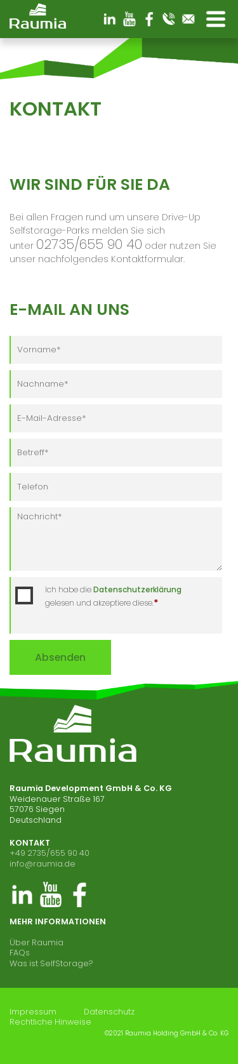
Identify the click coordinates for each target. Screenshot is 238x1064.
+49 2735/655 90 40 (49, 853)
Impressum (33, 1012)
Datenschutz (109, 1012)
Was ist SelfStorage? (51, 963)
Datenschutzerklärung (137, 589)
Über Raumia (36, 942)
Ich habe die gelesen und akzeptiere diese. (113, 596)
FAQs (20, 952)
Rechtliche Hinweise (50, 1022)
